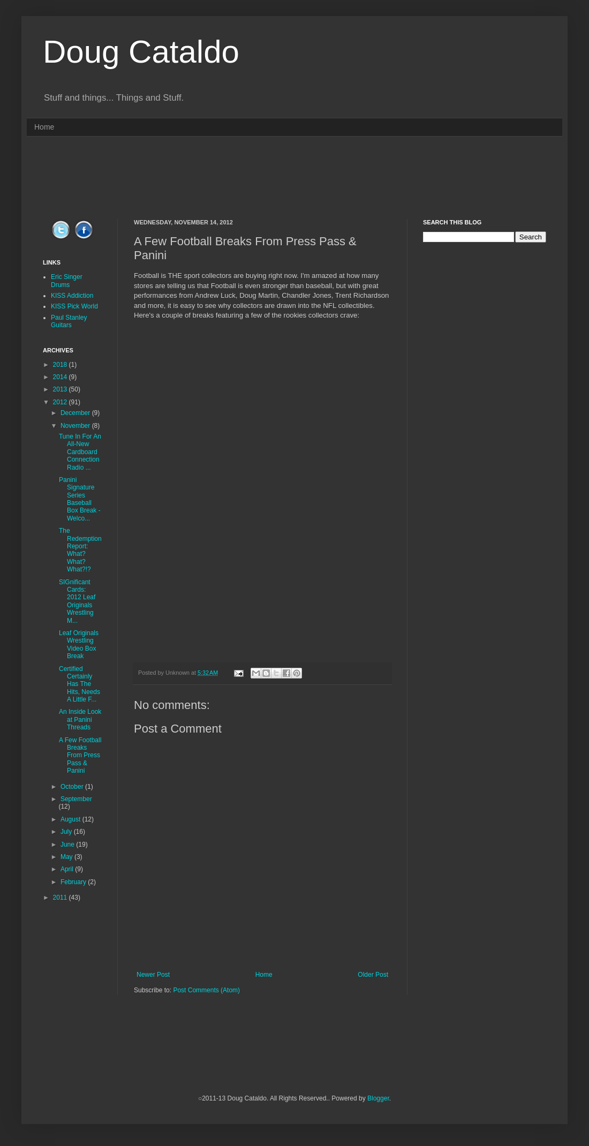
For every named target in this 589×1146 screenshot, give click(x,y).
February (74, 882)
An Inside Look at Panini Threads (80, 719)
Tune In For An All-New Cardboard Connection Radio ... (80, 452)
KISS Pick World (74, 306)
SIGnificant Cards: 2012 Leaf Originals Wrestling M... (77, 601)
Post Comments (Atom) (206, 990)
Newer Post (153, 974)
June (68, 844)
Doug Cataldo (141, 52)
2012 (61, 402)
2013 (61, 389)
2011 (61, 897)
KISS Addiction (72, 295)
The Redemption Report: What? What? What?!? (80, 550)
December (76, 413)
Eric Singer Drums (66, 280)
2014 (61, 377)
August (71, 819)
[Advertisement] (294, 177)
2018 (61, 364)
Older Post (373, 974)
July (67, 831)
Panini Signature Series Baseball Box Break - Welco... (80, 499)
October (73, 786)
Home (44, 127)
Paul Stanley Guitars (69, 321)
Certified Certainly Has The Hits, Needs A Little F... (79, 684)
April (68, 869)
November (76, 425)
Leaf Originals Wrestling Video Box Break (79, 644)
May (67, 857)
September (76, 799)
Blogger (378, 1098)
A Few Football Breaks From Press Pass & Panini (80, 755)
